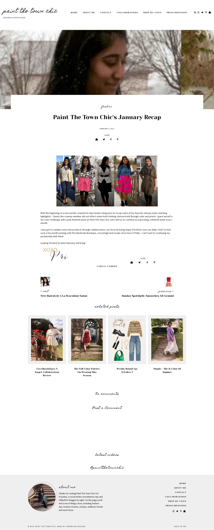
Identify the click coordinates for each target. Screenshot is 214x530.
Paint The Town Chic (30, 11)
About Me (89, 13)
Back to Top (180, 526)
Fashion (107, 106)
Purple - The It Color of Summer (167, 370)
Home (74, 13)
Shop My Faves (152, 13)
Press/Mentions (177, 13)
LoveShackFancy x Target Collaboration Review (47, 372)
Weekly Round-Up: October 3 (127, 370)
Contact (106, 13)
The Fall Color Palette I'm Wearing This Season (87, 372)
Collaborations (127, 13)
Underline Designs (76, 526)
